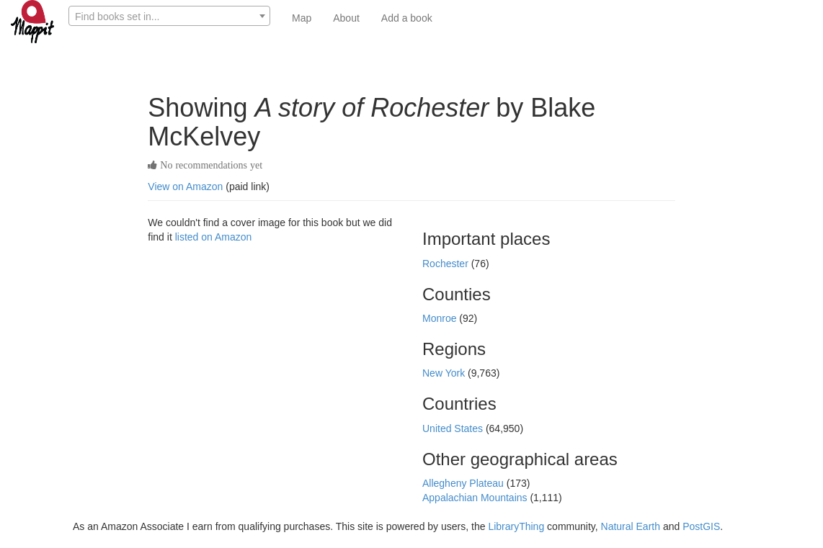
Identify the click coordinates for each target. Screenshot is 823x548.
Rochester (446, 263)
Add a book (406, 18)
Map (301, 18)
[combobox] (169, 16)
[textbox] (169, 16)
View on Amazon (185, 186)
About (346, 18)
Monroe (440, 318)
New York (445, 373)
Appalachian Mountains (476, 497)
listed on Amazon (213, 237)
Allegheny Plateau (464, 483)
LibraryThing (516, 526)
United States (454, 428)
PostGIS (701, 526)
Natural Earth (630, 526)
